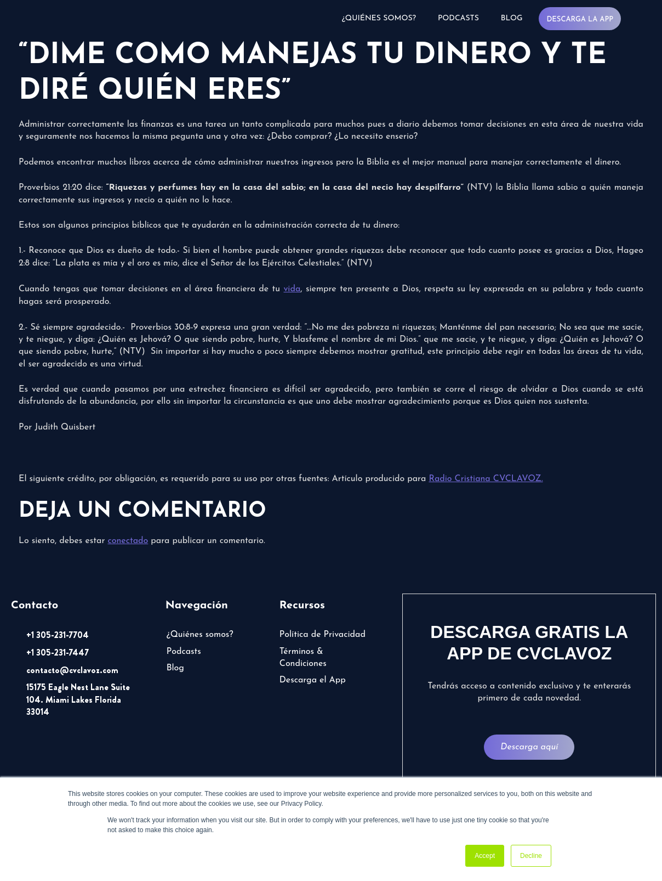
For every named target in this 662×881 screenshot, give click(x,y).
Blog (512, 18)
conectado (127, 540)
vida (291, 289)
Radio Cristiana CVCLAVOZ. (486, 479)
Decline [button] (531, 856)
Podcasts (458, 18)
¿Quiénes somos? (379, 18)
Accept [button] (485, 856)
